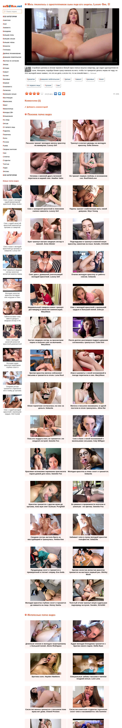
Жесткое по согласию (11, 59)
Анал (5, 22)
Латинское (7, 89)
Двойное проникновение (12, 52)
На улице (6, 118)
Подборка (6, 129)
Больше (93, 73)
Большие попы (8, 33)
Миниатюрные (8, 107)
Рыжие (5, 144)
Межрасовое (7, 100)
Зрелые (5, 63)
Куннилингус (7, 85)
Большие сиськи (9, 37)
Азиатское (6, 19)
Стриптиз (6, 155)
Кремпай (6, 81)
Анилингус (7, 26)
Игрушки (6, 66)
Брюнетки (6, 44)
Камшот (6, 70)
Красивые (6, 78)
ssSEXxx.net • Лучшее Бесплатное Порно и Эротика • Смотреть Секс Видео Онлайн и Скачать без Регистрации (63, 720)
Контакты (82, 712)
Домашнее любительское (12, 55)
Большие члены (8, 41)
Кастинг (6, 74)
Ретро (5, 137)
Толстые (6, 162)
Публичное (7, 133)
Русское (6, 140)
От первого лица (9, 125)
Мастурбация (7, 96)
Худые (5, 166)
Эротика (6, 170)
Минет (5, 103)
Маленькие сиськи (9, 92)
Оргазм (5, 122)
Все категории (10, 15)
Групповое (6, 48)
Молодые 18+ (8, 111)
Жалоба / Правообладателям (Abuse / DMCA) (55, 712)
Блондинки (7, 30)
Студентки (6, 159)
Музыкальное (8, 114)
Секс (4, 151)
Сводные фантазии (10, 148)
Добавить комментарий (37, 107)
